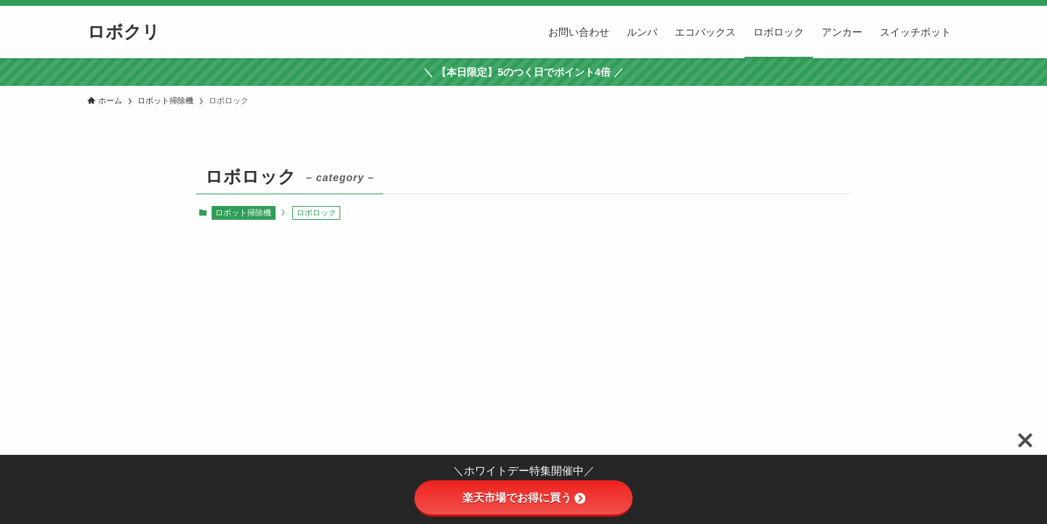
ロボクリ (123, 32)
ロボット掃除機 (243, 212)
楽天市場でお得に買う (523, 497)
